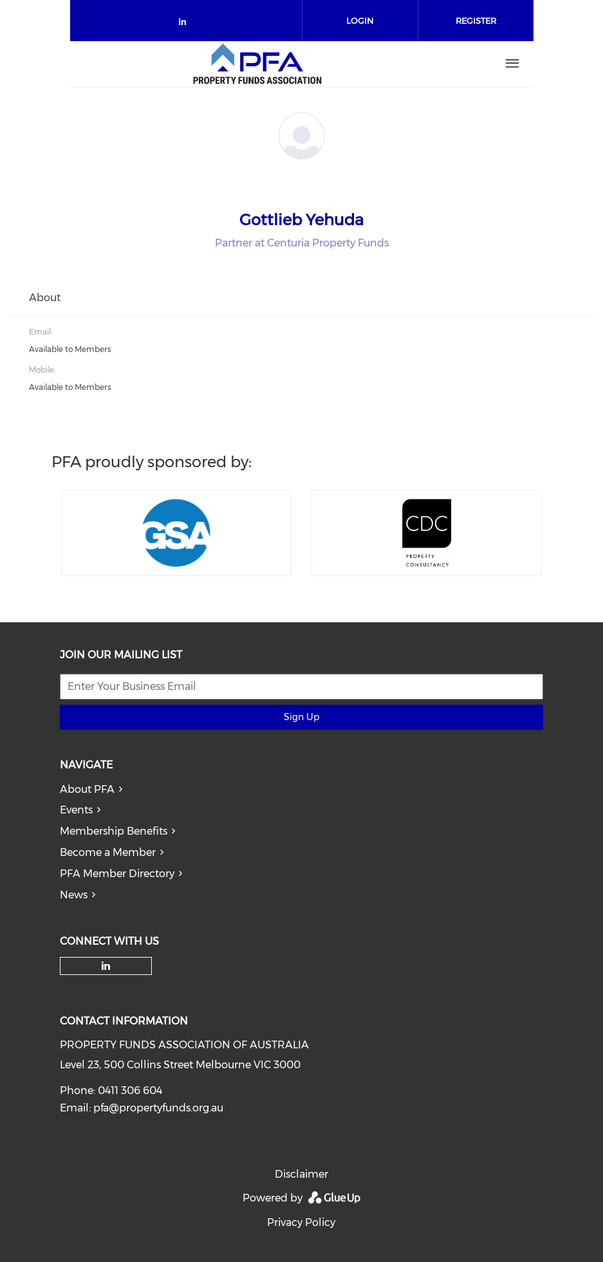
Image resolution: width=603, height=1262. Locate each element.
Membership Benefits (113, 831)
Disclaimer (301, 1174)
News (74, 895)
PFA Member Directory (117, 874)
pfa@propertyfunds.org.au (158, 1108)
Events (76, 810)
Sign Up (301, 717)
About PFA (87, 789)
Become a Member (108, 852)
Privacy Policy (301, 1222)
